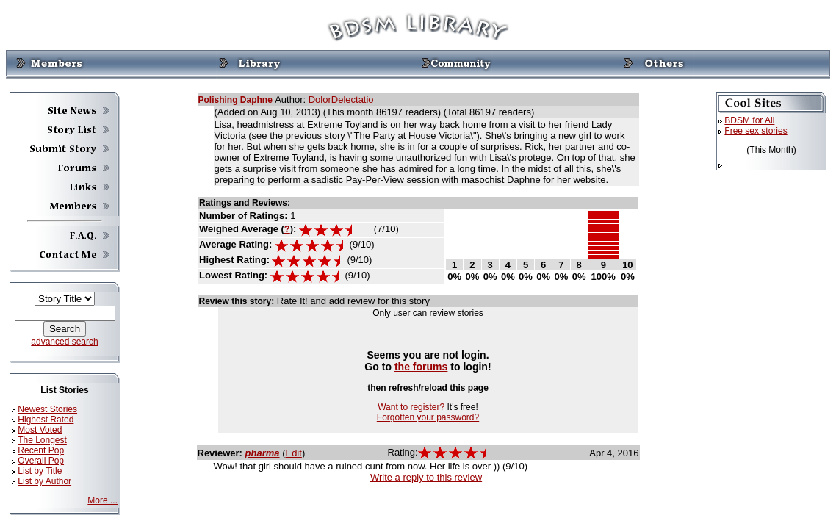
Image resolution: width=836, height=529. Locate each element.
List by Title (40, 471)
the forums (421, 367)
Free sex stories (755, 131)
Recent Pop (41, 450)
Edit (293, 452)
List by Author (44, 481)
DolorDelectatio (341, 99)
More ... (102, 500)
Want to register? (411, 407)
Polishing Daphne (235, 100)
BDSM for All (749, 120)
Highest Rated (45, 419)
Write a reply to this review (426, 477)
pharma (262, 452)
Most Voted (40, 430)
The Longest (42, 440)
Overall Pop (41, 461)
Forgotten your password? (428, 417)
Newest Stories (47, 409)
